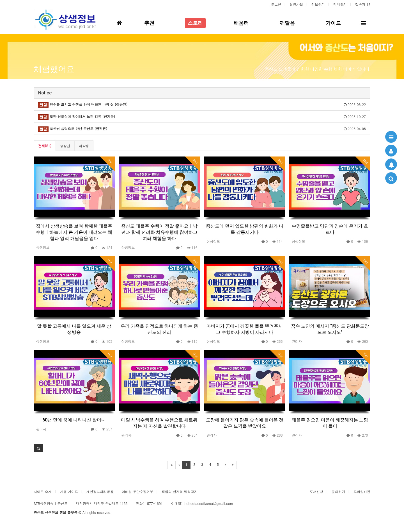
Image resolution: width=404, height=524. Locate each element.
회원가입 (296, 4)
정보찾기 (318, 4)
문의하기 (338, 491)
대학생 (84, 145)
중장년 (65, 145)
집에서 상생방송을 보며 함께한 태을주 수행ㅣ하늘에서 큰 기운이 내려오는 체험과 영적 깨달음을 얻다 (74, 232)
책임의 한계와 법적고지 (180, 491)
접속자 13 (362, 4)
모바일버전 (362, 491)
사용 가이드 (69, 491)
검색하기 (340, 4)
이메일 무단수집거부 (137, 491)
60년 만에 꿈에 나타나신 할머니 (74, 420)
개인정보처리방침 (99, 491)
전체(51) (44, 145)
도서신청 (316, 491)
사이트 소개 (43, 491)
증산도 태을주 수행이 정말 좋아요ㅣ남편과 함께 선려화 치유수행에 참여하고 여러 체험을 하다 (159, 232)
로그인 (276, 4)
